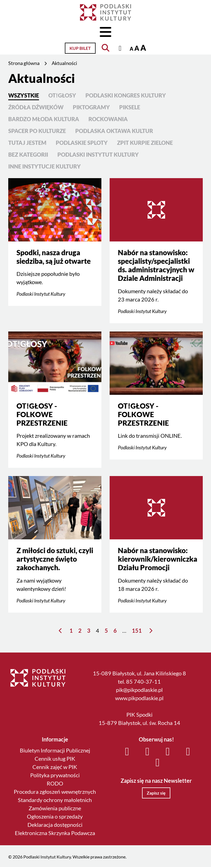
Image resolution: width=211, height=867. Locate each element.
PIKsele (129, 107)
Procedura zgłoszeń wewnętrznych (55, 791)
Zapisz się (156, 792)
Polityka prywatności (55, 775)
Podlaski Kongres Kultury (125, 95)
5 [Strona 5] (106, 630)
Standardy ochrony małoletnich (55, 800)
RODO (55, 783)
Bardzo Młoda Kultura (43, 119)
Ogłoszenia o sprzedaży (55, 816)
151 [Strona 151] (137, 630)
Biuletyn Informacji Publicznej (55, 750)
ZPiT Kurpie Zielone (145, 142)
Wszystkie (23, 95)
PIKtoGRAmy (91, 107)
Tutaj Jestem (27, 142)
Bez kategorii (28, 154)
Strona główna (24, 63)
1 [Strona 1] (71, 630)
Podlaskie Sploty (82, 142)
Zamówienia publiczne (55, 808)
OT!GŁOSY (62, 95)
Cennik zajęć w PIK (54, 766)
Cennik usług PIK (55, 758)
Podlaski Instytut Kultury (98, 154)
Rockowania (108, 119)
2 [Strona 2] (80, 630)
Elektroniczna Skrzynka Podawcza (55, 833)
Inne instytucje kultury (44, 166)
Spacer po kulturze (37, 130)
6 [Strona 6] (115, 630)
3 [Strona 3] (88, 630)
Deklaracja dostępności (54, 824)
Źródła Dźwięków (35, 107)
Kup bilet (80, 48)
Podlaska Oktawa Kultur (114, 130)
